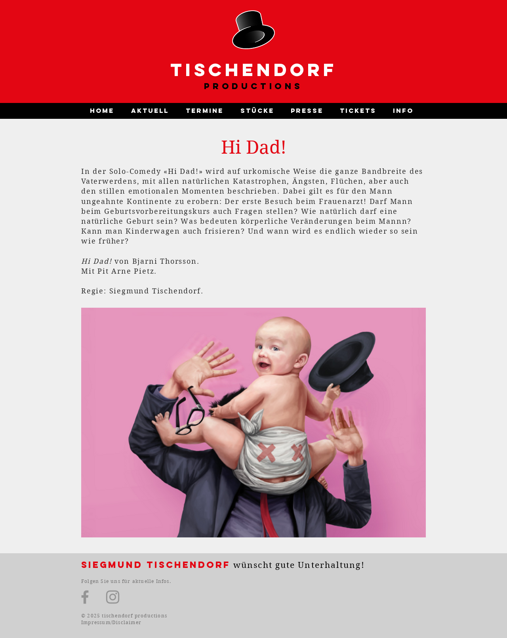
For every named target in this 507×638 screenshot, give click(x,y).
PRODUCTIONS (253, 86)
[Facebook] (85, 597)
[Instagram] (113, 597)
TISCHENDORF (253, 69)
